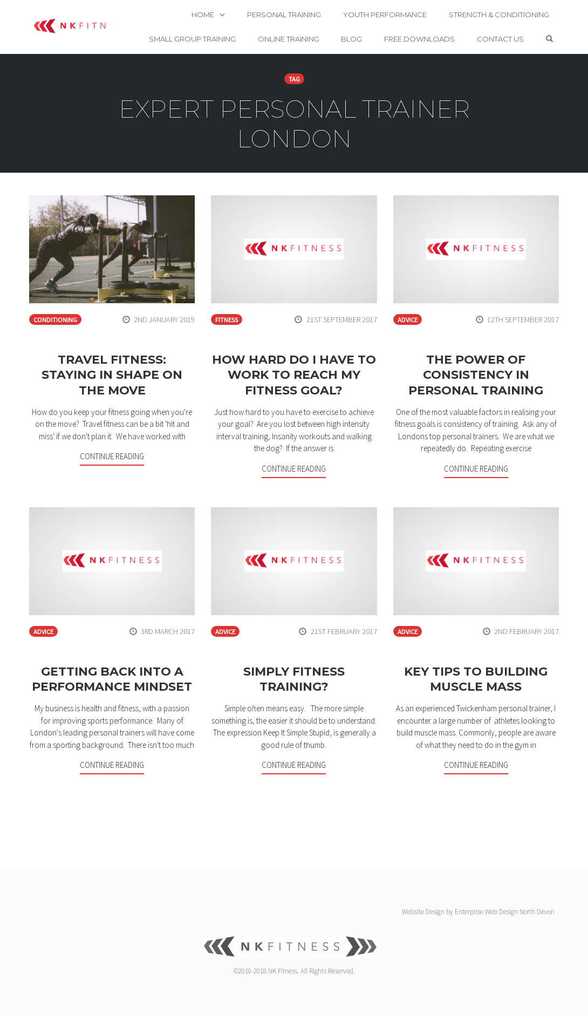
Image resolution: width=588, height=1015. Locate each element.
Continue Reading (112, 456)
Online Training (313, 26)
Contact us (525, 26)
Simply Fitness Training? (294, 679)
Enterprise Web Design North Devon (505, 911)
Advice (408, 320)
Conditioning (55, 320)
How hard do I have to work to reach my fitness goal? (294, 375)
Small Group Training (217, 26)
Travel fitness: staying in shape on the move (112, 375)
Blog (376, 26)
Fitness (226, 320)
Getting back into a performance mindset (112, 679)
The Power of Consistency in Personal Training (475, 375)
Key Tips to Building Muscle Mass (476, 679)
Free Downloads (444, 26)
